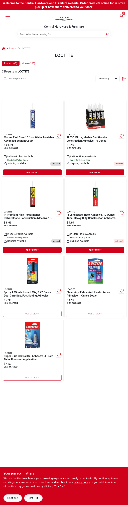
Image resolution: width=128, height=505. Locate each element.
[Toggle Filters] (124, 79)
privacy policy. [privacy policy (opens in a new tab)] (82, 482)
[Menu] (8, 18)
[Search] (107, 34)
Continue (12, 498)
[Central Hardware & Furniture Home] (64, 18)
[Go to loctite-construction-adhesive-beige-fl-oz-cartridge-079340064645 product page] (95, 138)
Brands (13, 48)
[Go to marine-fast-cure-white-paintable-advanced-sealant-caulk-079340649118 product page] (33, 138)
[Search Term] (64, 34)
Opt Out (33, 498)
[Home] (3, 48)
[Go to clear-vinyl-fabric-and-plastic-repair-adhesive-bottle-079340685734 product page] (95, 286)
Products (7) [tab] (10, 63)
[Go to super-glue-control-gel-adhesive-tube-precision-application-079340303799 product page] (33, 350)
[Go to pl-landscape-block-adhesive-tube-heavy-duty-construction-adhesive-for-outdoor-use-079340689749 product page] (95, 216)
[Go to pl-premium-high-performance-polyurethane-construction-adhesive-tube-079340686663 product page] (33, 216)
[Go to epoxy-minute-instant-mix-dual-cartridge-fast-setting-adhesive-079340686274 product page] (33, 286)
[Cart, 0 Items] (121, 15)
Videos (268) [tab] (28, 63)
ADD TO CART (32, 172)
